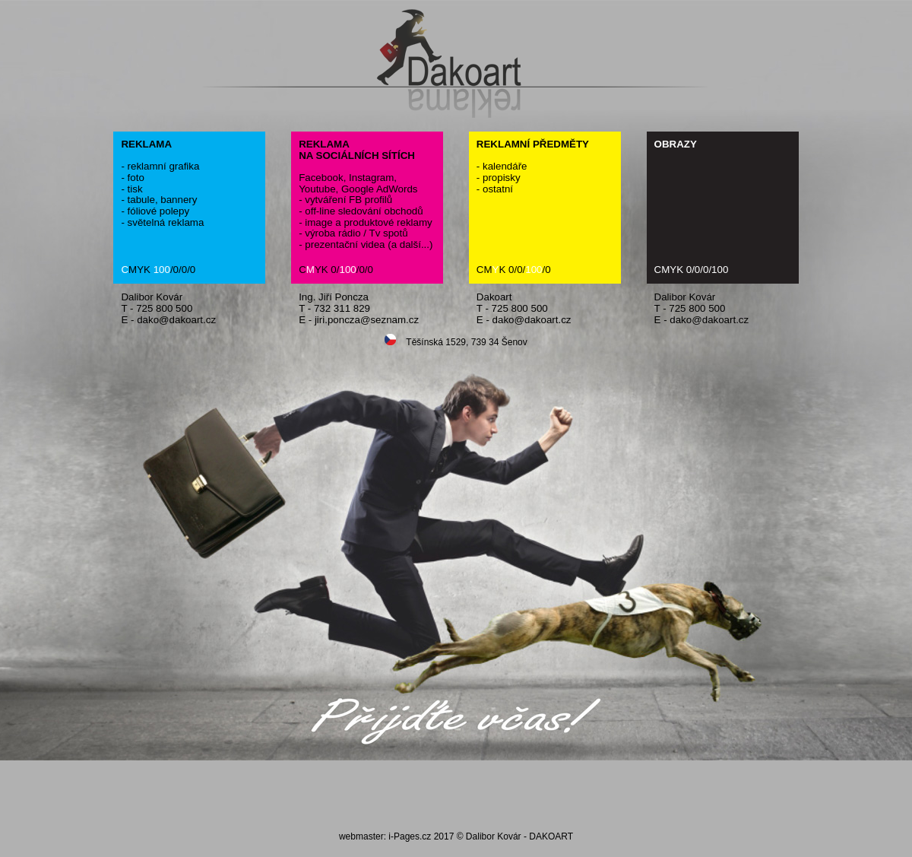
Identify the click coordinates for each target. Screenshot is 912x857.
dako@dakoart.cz (176, 319)
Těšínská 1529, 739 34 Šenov (456, 341)
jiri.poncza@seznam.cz (367, 319)
